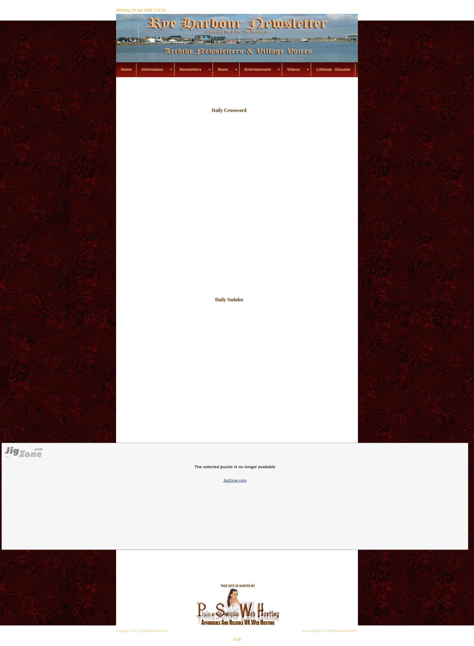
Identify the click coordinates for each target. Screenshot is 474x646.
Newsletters (191, 69)
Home (126, 69)
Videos (293, 69)
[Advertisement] (236, 91)
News (223, 69)
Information (152, 69)
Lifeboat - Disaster (333, 69)
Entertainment (258, 69)
